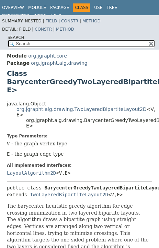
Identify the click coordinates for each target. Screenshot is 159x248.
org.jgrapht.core (47, 56)
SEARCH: (17, 37)
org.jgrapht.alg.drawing (59, 63)
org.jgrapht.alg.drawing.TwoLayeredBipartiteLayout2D (81, 109)
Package (59, 7)
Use (98, 7)
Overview (13, 7)
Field (51, 21)
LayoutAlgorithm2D (31, 173)
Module (37, 7)
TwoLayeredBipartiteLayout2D (69, 194)
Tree (111, 7)
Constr (69, 21)
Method (91, 21)
